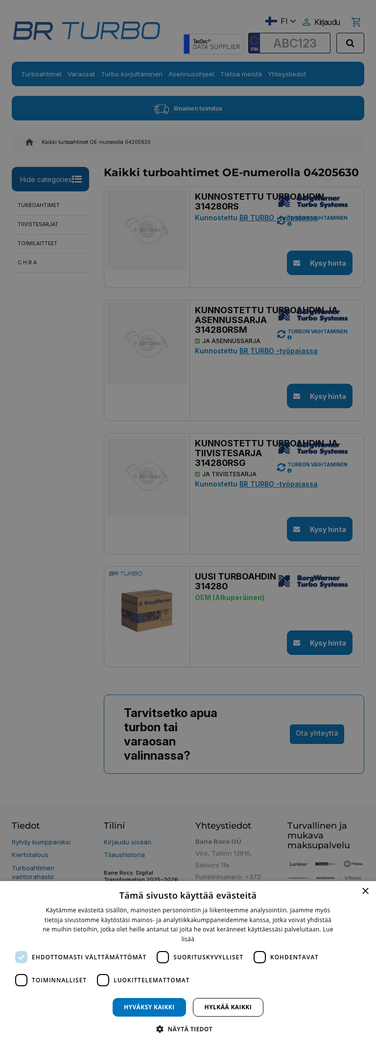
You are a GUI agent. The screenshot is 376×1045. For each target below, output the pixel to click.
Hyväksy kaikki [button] (149, 1007)
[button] (188, 1028)
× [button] (365, 891)
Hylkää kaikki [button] (228, 1007)
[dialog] (188, 963)
